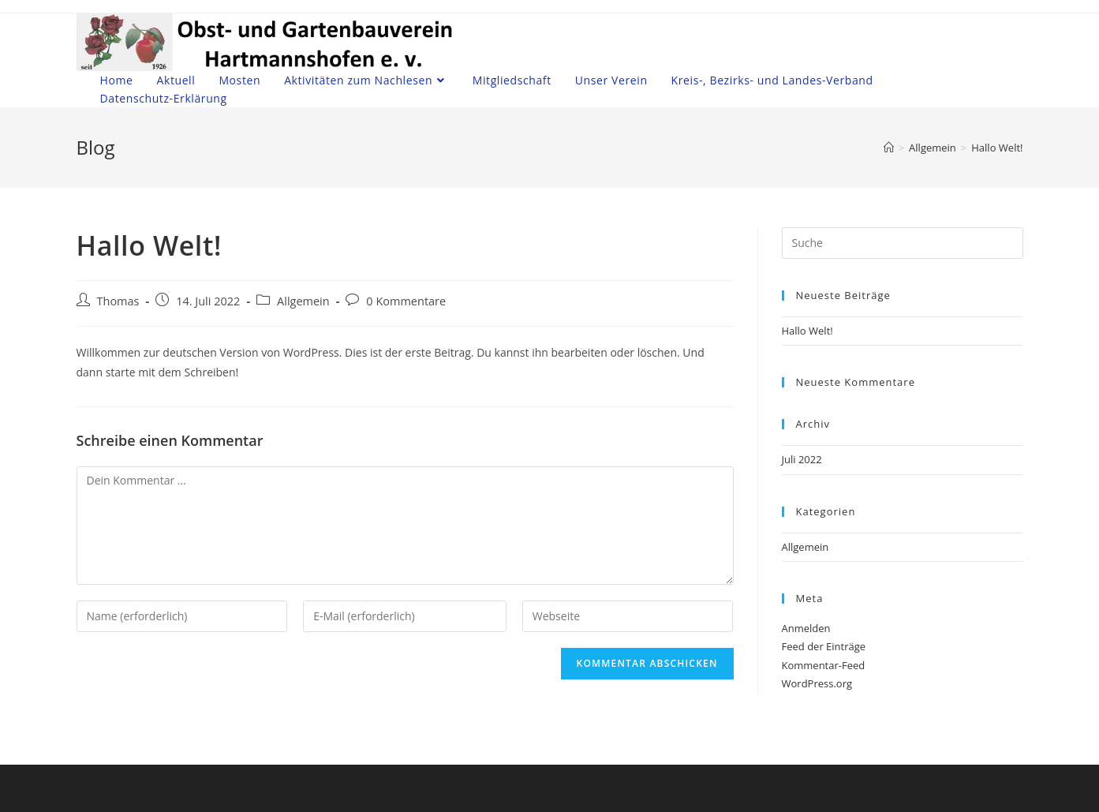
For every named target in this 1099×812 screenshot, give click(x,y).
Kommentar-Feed (823, 665)
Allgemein (303, 301)
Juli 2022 (802, 459)
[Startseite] (889, 147)
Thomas (118, 301)
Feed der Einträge (824, 646)
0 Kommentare (406, 301)
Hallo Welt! (807, 331)
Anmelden (806, 628)
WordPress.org (817, 683)
